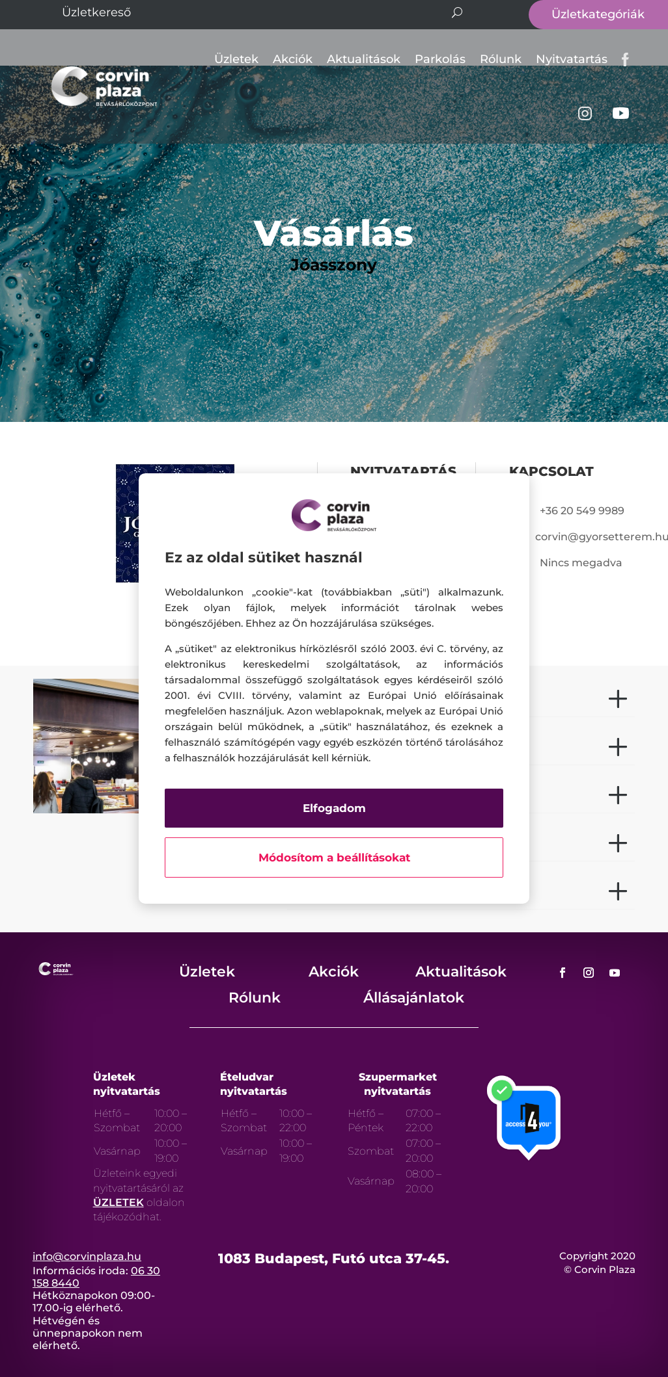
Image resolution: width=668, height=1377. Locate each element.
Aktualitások (363, 59)
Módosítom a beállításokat (334, 857)
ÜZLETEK (118, 1202)
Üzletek (236, 59)
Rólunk (501, 59)
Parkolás (440, 59)
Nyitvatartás (571, 59)
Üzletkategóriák (598, 14)
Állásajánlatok (413, 997)
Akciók (293, 59)
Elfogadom (334, 808)
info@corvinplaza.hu (87, 1256)
